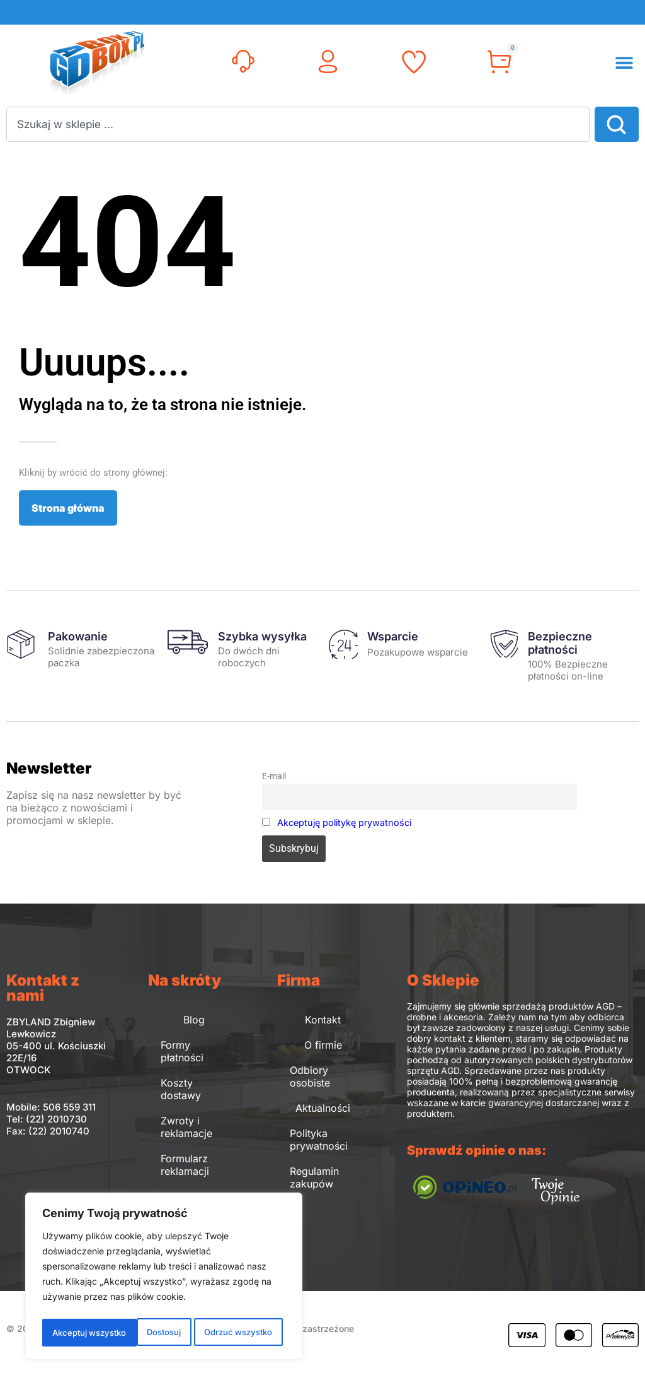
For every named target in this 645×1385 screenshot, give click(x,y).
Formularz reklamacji (185, 1164)
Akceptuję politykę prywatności (344, 822)
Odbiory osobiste (310, 1076)
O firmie (323, 1045)
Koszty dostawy (181, 1089)
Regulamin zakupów (314, 1177)
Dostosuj (67, 1332)
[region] (163, 1278)
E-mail (274, 776)
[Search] (617, 124)
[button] (624, 63)
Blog (194, 1019)
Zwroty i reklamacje (186, 1127)
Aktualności (322, 1108)
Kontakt (323, 1019)
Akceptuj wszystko (237, 1332)
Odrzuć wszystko (142, 1332)
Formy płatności (182, 1051)
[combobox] (298, 124)
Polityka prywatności (319, 1139)
